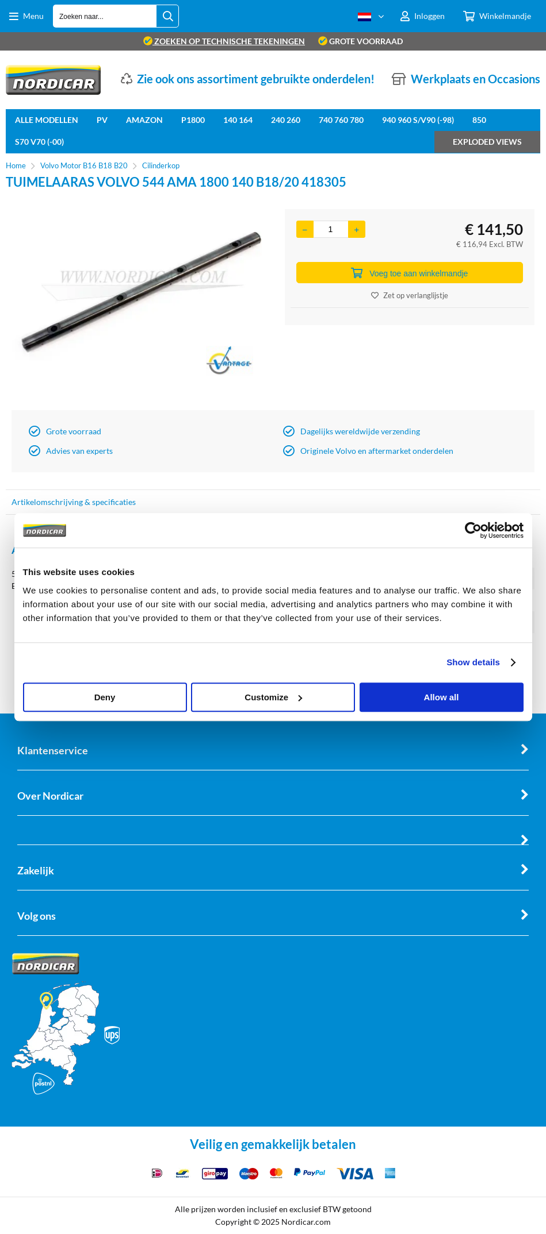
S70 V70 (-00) (39, 141)
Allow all (441, 697)
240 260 (285, 120)
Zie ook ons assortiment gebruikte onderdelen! (256, 79)
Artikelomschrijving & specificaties (74, 502)
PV (102, 120)
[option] (137, 306)
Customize (273, 697)
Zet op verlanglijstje (409, 295)
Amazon (144, 120)
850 (479, 120)
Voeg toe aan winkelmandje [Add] (409, 273)
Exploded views (487, 141)
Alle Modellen (46, 120)
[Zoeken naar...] (167, 16)
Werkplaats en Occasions (475, 79)
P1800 (193, 120)
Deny (105, 697)
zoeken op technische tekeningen (224, 41)
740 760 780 (341, 120)
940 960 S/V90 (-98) (418, 120)
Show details (473, 662)
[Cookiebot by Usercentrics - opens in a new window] (473, 530)
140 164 (238, 120)
